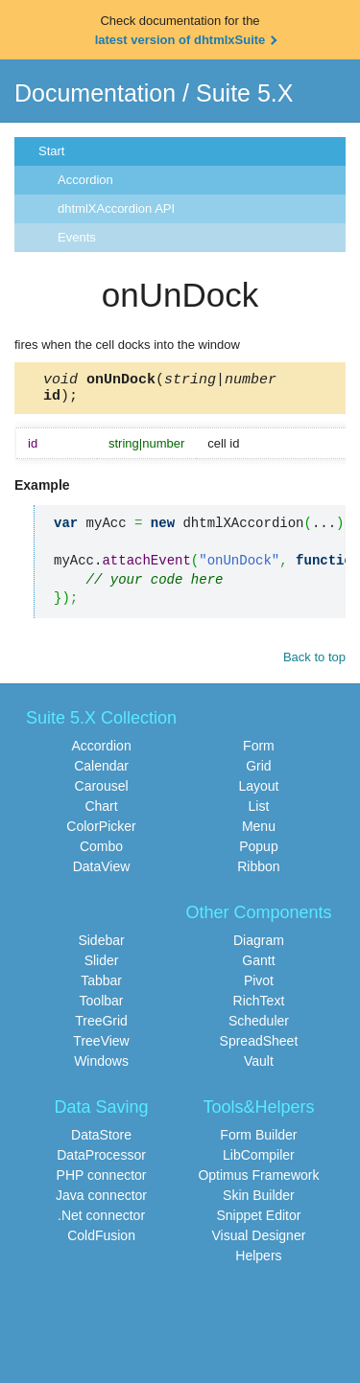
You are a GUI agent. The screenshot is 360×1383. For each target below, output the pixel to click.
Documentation (95, 93)
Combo (101, 852)
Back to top (314, 663)
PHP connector (102, 1180)
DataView (102, 872)
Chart (100, 811)
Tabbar (101, 986)
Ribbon (258, 872)
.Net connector (101, 1221)
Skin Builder (259, 1201)
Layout (258, 791)
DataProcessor (101, 1160)
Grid (258, 771)
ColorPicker (100, 832)
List (259, 811)
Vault (259, 1066)
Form (259, 751)
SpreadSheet (259, 1046)
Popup (258, 852)
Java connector (101, 1201)
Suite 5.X (244, 93)
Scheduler (258, 1026)
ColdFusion (101, 1241)
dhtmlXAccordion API (116, 208)
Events (77, 237)
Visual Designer (259, 1241)
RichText (259, 1006)
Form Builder (258, 1140)
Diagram (258, 946)
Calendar (101, 771)
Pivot (259, 986)
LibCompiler (259, 1160)
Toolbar (102, 1006)
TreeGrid (101, 1026)
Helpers (258, 1261)
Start (51, 151)
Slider (101, 966)
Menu (259, 832)
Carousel (102, 791)
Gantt (258, 966)
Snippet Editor (258, 1221)
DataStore (101, 1140)
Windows (101, 1066)
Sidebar (101, 946)
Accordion (85, 180)
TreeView (101, 1046)
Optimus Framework (258, 1180)
